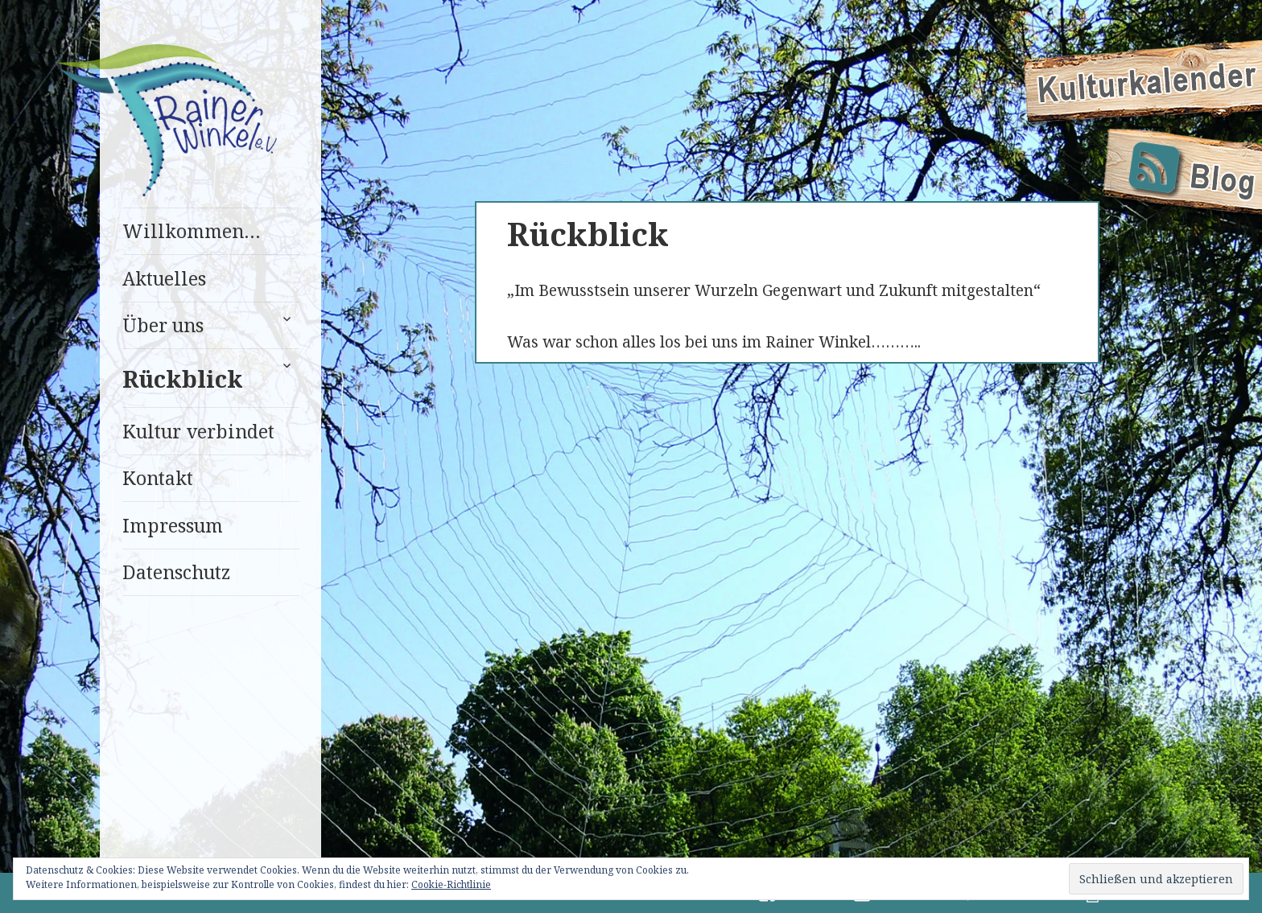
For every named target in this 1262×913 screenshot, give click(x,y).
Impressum (172, 525)
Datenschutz (176, 572)
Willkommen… (191, 231)
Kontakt (157, 478)
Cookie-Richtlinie (451, 884)
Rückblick (182, 378)
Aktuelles (164, 278)
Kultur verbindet (198, 431)
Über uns (163, 325)
